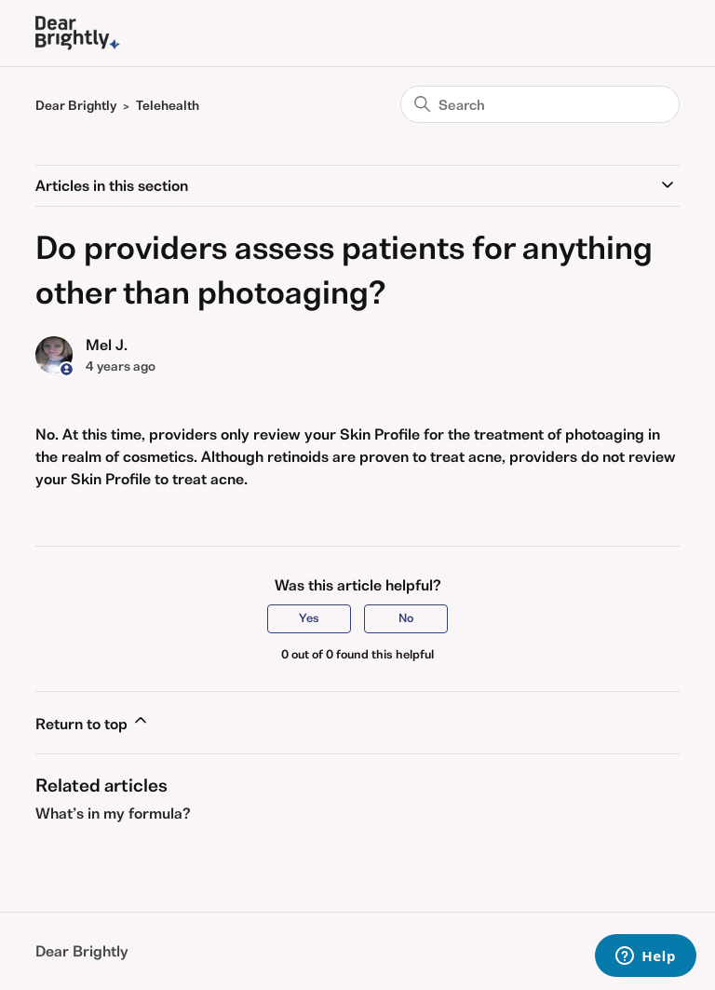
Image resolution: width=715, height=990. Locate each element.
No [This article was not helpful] (405, 618)
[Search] (540, 104)
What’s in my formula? (113, 813)
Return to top (92, 722)
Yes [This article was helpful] (309, 618)
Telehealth (167, 105)
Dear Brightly (75, 105)
